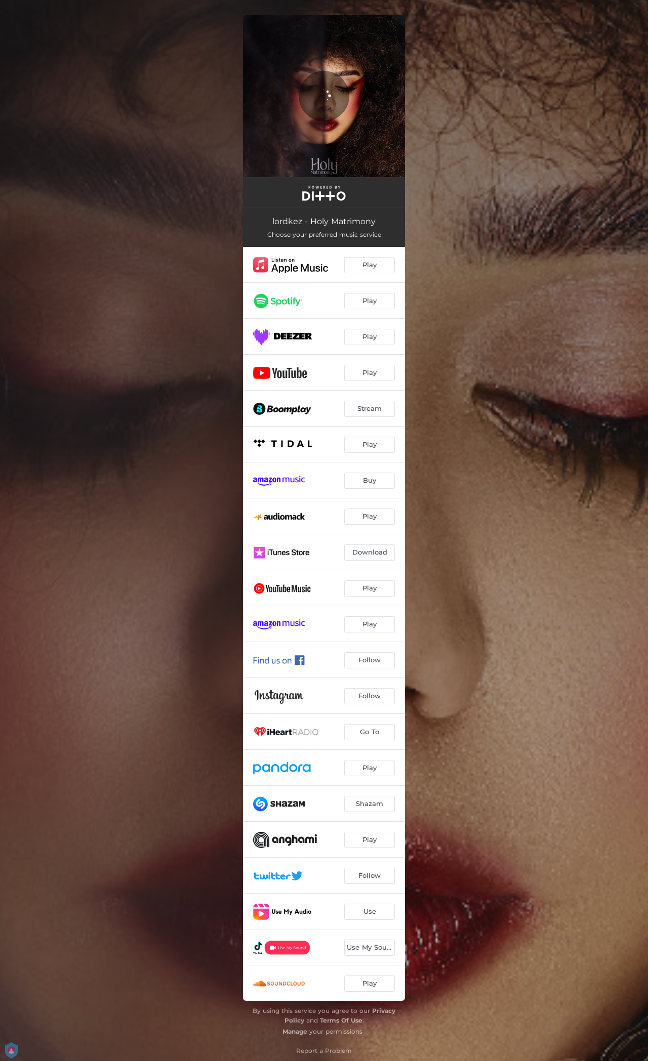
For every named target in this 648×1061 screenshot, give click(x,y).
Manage (294, 1031)
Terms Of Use (341, 1020)
